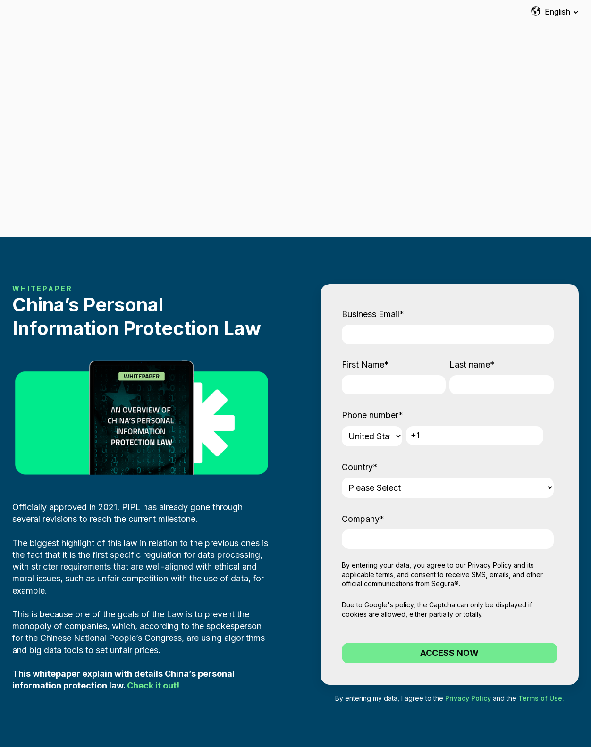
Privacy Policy (490, 452)
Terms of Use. (541, 585)
